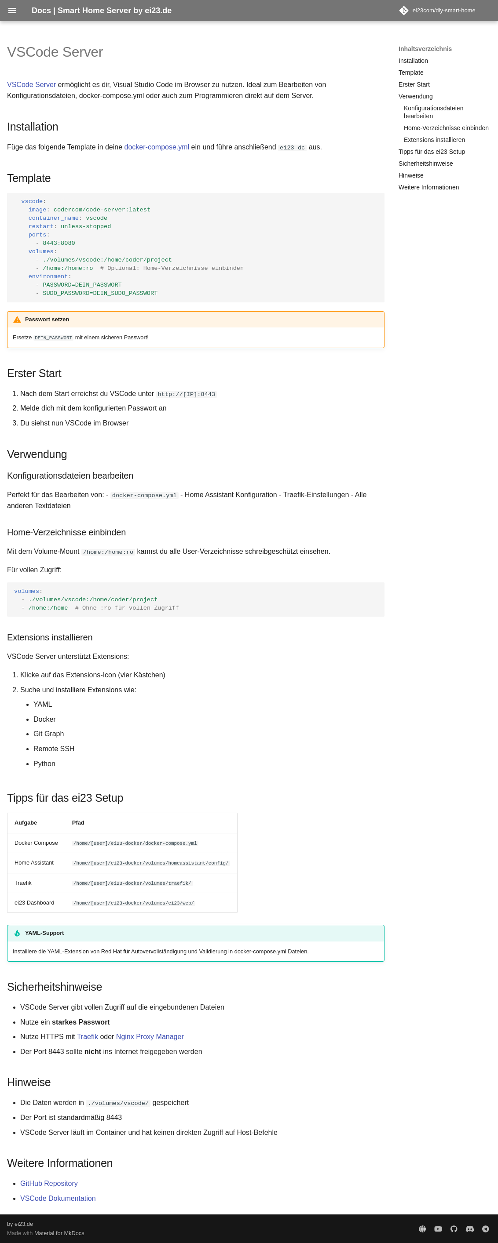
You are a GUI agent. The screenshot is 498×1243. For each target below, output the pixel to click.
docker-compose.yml (157, 147)
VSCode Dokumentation (58, 1198)
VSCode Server (31, 84)
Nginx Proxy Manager (150, 1036)
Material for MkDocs (59, 1233)
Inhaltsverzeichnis (425, 48)
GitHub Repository (49, 1183)
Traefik (87, 1036)
